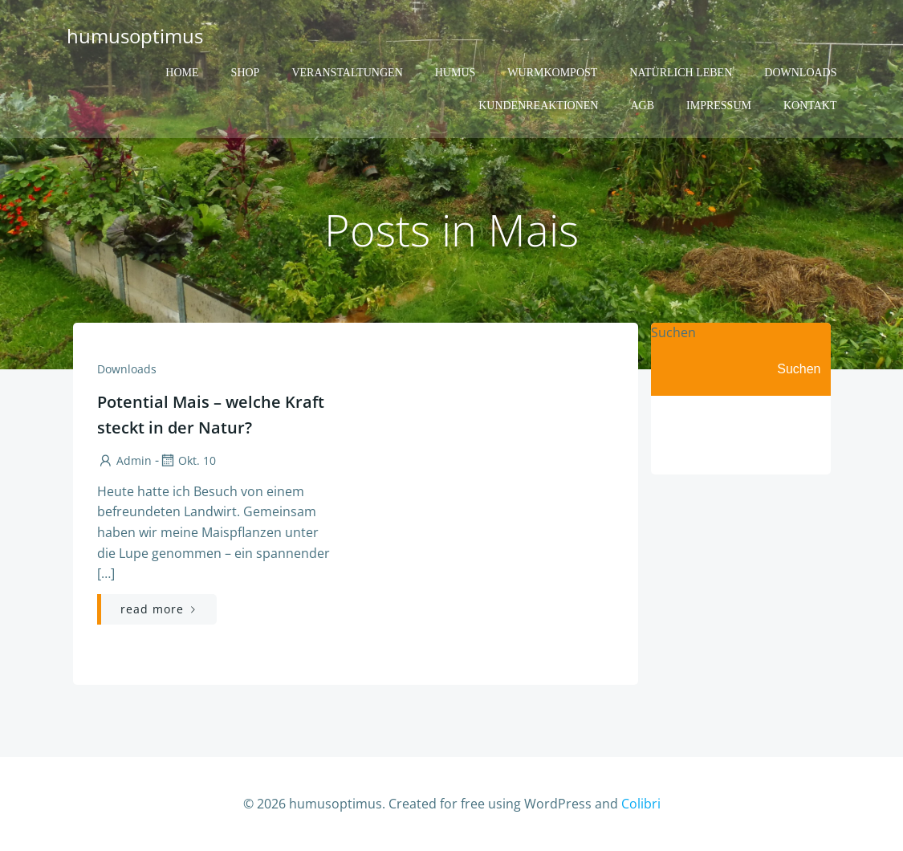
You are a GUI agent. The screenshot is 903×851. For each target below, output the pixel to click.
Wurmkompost (552, 73)
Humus (455, 73)
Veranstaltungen (346, 73)
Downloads (800, 73)
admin (124, 460)
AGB (642, 106)
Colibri (641, 803)
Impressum (718, 106)
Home (181, 73)
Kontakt (810, 106)
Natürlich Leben (680, 73)
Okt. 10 (187, 460)
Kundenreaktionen (538, 106)
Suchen (673, 332)
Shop (245, 73)
